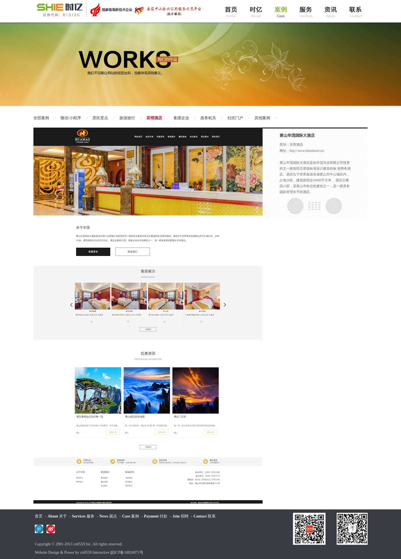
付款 (155, 516)
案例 (130, 516)
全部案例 (41, 118)
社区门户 (235, 118)
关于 (57, 516)
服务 (83, 516)
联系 (205, 516)
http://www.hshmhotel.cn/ (307, 151)
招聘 (180, 516)
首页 (39, 516)
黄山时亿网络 (118, 9)
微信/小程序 (70, 118)
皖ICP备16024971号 (127, 552)
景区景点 (100, 118)
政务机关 (208, 118)
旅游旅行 (127, 118)
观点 (108, 516)
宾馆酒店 (154, 118)
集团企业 (181, 118)
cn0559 (79, 544)
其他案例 (262, 118)
